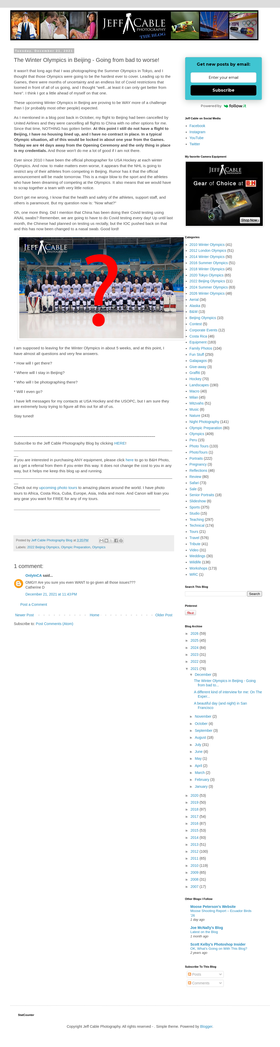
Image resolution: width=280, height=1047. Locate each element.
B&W (194, 312)
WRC (194, 574)
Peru (193, 440)
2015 (195, 830)
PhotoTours (199, 452)
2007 (195, 887)
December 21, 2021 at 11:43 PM (51, 594)
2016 (195, 823)
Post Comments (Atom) (54, 624)
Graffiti (195, 373)
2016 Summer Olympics (209, 263)
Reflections (198, 470)
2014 (195, 837)
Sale (193, 489)
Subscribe (223, 90)
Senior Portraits (202, 495)
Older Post (163, 615)
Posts (194, 974)
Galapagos (198, 361)
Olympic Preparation (75, 547)
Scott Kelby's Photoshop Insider (218, 944)
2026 (195, 633)
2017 (195, 816)
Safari (194, 483)
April (199, 766)
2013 (195, 844)
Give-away (198, 367)
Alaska (195, 306)
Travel (194, 538)
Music (194, 409)
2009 (195, 872)
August (201, 737)
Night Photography (204, 422)
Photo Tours (199, 446)
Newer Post (24, 615)
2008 (195, 879)
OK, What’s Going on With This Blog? (218, 948)
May (198, 758)
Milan (194, 397)
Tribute (195, 544)
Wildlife (195, 562)
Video (194, 550)
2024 (195, 648)
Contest (196, 324)
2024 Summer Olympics (209, 287)
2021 (195, 669)
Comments (199, 983)
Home (94, 615)
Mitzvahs (197, 403)
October (202, 724)
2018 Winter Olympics (207, 269)
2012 (195, 851)
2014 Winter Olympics (207, 257)
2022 (195, 661)
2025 (195, 640)
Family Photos (201, 348)
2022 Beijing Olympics (43, 547)
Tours (194, 532)
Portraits (196, 458)
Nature (195, 416)
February (202, 779)
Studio (195, 513)
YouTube (197, 138)
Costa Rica (198, 336)
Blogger (206, 1026)
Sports (195, 507)
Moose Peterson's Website (213, 907)
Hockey (196, 379)
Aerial (194, 299)
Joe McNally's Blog (206, 928)
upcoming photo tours (58, 487)
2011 (195, 858)
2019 (195, 802)
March (200, 773)
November (203, 716)
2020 (195, 795)
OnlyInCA (33, 575)
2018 (195, 809)
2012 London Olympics (208, 250)
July (198, 745)
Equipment (198, 342)
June (199, 752)
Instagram (198, 132)
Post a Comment (33, 604)
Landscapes (199, 385)
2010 (195, 865)
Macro (195, 391)
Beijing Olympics (203, 318)
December (203, 675)
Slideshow (198, 501)
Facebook (197, 126)
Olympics (99, 547)
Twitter (195, 144)
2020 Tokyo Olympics (207, 275)
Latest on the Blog (204, 932)
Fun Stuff (197, 354)
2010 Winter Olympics (207, 245)
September (204, 730)
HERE (119, 443)
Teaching (197, 519)
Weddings (198, 556)
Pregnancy (198, 464)
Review (195, 477)
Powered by (223, 106)
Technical (197, 525)
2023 (195, 654)
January (202, 786)
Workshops (199, 568)
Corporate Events (204, 330)
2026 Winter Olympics (207, 293)
